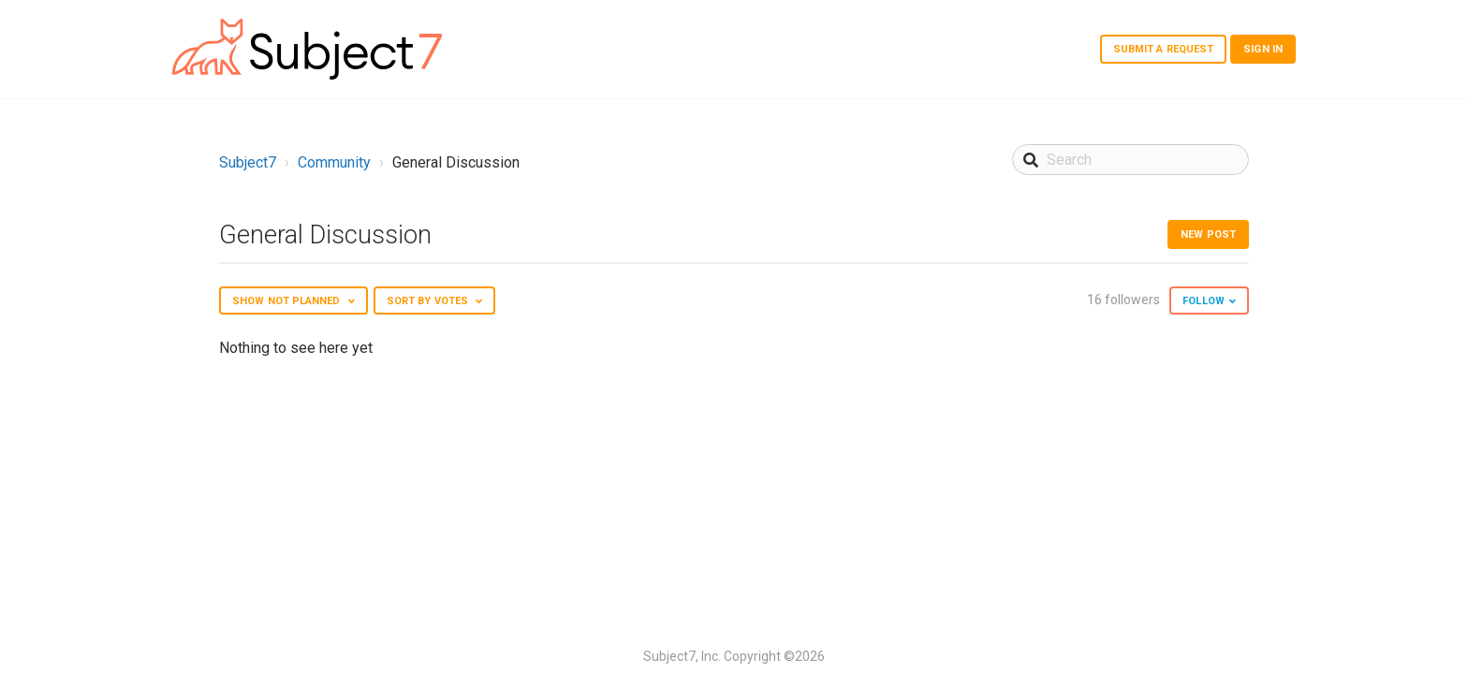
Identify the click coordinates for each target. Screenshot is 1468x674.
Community (334, 162)
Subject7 (247, 162)
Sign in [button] (1263, 49)
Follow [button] (1203, 301)
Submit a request (1163, 49)
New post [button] (1208, 234)
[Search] (1130, 159)
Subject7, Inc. (682, 656)
